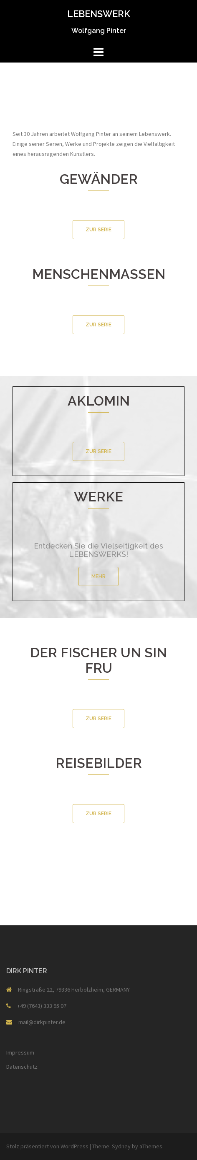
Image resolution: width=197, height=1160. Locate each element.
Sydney (121, 1146)
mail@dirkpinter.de (42, 1022)
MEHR (98, 576)
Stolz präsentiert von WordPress (47, 1146)
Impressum (20, 1052)
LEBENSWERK (98, 13)
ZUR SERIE (98, 230)
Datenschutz (22, 1066)
